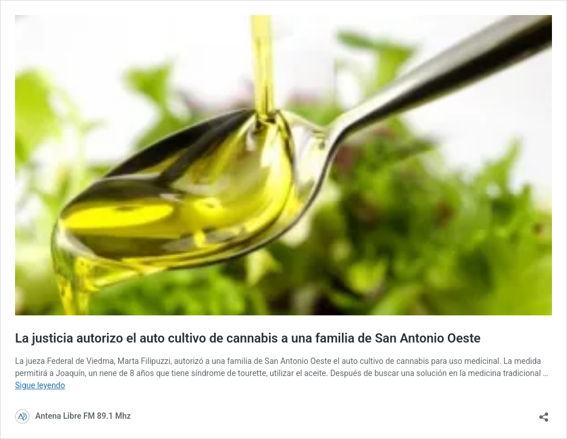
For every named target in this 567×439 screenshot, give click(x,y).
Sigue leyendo (40, 385)
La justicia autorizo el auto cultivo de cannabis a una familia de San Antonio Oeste (248, 338)
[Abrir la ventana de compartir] (544, 413)
